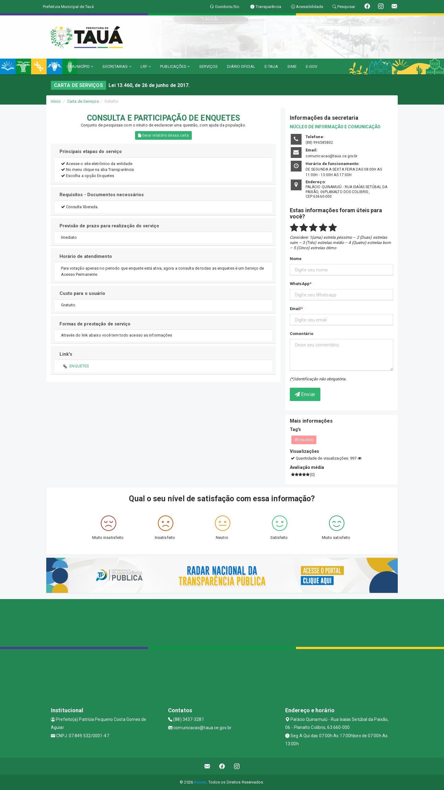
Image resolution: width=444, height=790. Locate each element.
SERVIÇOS (208, 66)
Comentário (301, 333)
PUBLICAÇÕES (175, 66)
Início (56, 101)
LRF (146, 66)
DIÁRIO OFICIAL (241, 66)
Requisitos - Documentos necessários (102, 194)
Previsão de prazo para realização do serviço (109, 226)
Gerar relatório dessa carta (163, 135)
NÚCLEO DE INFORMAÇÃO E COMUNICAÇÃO (335, 126)
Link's (66, 354)
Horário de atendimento (86, 256)
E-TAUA (271, 66)
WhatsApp (300, 283)
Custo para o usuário (82, 293)
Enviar (305, 394)
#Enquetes (303, 440)
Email (295, 308)
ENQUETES (79, 366)
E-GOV (312, 66)
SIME (291, 66)
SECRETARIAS (116, 66)
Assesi (200, 782)
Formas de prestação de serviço (95, 324)
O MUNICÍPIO (80, 66)
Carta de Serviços (83, 101)
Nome (296, 258)
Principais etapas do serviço (91, 151)
